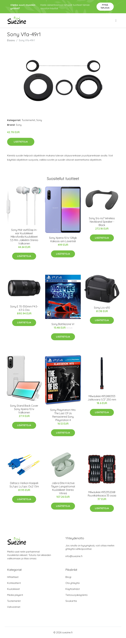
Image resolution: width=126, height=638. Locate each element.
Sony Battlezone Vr (63, 324)
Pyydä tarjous (105, 6)
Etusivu (11, 40)
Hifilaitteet (12, 577)
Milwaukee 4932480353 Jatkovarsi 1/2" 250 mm (102, 398)
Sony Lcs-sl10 (102, 307)
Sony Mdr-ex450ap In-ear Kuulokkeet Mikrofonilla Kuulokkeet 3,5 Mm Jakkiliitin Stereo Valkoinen (24, 236)
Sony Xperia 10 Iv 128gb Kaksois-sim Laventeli (63, 239)
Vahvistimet (13, 606)
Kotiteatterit (14, 583)
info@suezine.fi (73, 556)
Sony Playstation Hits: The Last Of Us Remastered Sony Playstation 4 (63, 415)
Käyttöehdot (72, 589)
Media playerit (15, 594)
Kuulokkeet (13, 589)
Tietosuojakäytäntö (76, 594)
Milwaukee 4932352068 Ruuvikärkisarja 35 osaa (102, 493)
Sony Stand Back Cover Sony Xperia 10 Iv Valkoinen (24, 409)
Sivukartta (71, 600)
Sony (39, 120)
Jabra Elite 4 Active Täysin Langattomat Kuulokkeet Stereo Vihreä (63, 488)
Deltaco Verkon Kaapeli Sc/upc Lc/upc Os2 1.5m (24, 484)
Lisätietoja (21, 141)
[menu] (116, 20)
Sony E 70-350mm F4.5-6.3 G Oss (24, 308)
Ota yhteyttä (72, 583)
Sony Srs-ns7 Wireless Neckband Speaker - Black (102, 222)
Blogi (68, 577)
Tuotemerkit (28, 120)
